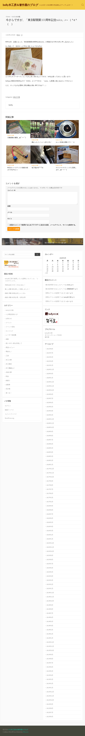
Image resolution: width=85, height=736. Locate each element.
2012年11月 (50, 696)
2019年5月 (50, 407)
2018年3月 (50, 456)
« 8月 (46, 273)
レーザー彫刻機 (11, 335)
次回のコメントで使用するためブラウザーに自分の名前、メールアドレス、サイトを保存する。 (43, 225)
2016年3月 (50, 530)
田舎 (7, 376)
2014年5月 (50, 621)
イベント (9, 322)
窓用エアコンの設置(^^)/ (54, 293)
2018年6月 (50, 444)
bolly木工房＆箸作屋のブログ (18, 729)
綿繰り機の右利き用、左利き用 (15, 297)
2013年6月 (50, 667)
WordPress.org (9, 418)
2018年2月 (50, 460)
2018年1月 (50, 464)
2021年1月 (50, 365)
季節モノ (9, 351)
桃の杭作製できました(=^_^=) (55, 285)
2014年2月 (50, 634)
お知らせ (9, 318)
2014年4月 (50, 625)
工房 (7, 356)
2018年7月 (50, 440)
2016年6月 (50, 518)
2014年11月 (50, 597)
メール (9, 212)
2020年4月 (50, 373)
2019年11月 (50, 386)
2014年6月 (50, 617)
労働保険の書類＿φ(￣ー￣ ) (16, 137)
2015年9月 (50, 555)
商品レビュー (10, 347)
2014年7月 (50, 613)
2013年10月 (50, 650)
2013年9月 (50, 654)
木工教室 (9, 364)
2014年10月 (50, 601)
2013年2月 (50, 683)
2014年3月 (50, 630)
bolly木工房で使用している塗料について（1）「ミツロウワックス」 (21, 280)
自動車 (8, 385)
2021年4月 (50, 361)
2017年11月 (50, 473)
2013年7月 (50, 663)
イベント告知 (10, 327)
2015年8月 (50, 559)
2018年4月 (50, 452)
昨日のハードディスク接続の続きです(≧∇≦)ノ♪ (17, 169)
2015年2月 (50, 584)
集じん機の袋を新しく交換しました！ (17, 289)
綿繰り (8, 380)
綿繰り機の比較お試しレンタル (15, 293)
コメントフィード (11, 414)
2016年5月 (50, 522)
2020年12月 (50, 369)
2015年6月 (50, 568)
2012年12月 (50, 692)
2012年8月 (50, 708)
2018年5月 (50, 448)
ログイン (8, 406)
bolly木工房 (48, 333)
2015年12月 (50, 543)
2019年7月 (50, 398)
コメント (11, 190)
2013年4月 (50, 675)
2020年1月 (50, 378)
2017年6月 (50, 493)
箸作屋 (47, 337)
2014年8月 (50, 609)
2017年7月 (50, 489)
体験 (7, 339)
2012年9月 (50, 704)
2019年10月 (50, 390)
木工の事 (9, 360)
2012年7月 (50, 712)
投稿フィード (9, 410)
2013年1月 (50, 688)
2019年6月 (50, 402)
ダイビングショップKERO (53, 335)
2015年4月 (50, 576)
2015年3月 (50, 580)
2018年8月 (50, 435)
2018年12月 (50, 419)
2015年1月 (50, 588)
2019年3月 (50, 415)
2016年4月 (50, 526)
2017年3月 (50, 497)
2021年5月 (50, 357)
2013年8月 (50, 659)
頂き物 (8, 389)
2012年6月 (50, 716)
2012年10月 (50, 700)
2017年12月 (50, 469)
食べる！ (9, 393)
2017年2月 (50, 502)
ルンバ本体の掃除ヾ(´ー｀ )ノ (65, 142)
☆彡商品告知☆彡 (12, 314)
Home (8, 17)
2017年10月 (50, 477)
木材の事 (9, 372)
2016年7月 (50, 514)
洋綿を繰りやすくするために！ (15, 285)
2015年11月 (50, 547)
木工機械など (10, 368)
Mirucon (25, 732)
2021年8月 (50, 349)
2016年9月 (50, 506)
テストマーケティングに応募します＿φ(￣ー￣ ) (66, 169)
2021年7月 (50, 353)
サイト (9, 219)
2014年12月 (50, 593)
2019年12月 (50, 382)
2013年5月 (50, 671)
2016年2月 (50, 535)
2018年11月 (50, 423)
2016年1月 (50, 539)
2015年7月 (50, 564)
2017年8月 (50, 485)
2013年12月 (50, 642)
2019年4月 (50, 411)
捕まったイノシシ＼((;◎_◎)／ (42, 142)
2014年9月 (50, 605)
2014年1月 (50, 638)
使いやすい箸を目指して (14, 343)
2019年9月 (50, 394)
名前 (8, 206)
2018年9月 (50, 431)
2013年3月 (50, 679)
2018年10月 (50, 427)
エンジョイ (9, 331)
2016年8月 (50, 510)
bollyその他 (16, 17)
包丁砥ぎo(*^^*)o (37, 167)
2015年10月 (50, 551)
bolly (18, 35)
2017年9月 (50, 481)
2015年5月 (50, 572)
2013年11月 (50, 646)
